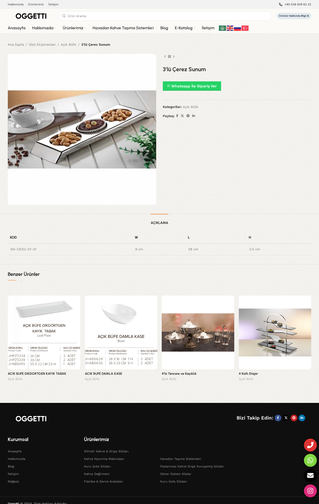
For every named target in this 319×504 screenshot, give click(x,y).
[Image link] (31, 411)
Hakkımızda (16, 452)
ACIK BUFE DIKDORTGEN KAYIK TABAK (37, 374)
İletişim (13, 467)
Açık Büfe (68, 45)
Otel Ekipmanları (42, 45)
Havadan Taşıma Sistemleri (180, 452)
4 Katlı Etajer (248, 374)
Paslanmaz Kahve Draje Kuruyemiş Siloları (192, 459)
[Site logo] (31, 16)
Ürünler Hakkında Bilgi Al (294, 15)
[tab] (159, 220)
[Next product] (174, 57)
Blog (11, 459)
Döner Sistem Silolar (175, 467)
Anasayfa (14, 444)
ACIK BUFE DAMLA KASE (103, 374)
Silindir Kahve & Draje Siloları (106, 444)
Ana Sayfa (16, 45)
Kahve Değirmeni (96, 467)
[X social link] (182, 116)
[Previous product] (165, 57)
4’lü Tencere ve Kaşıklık (179, 374)
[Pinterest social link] (188, 116)
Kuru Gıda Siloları (97, 459)
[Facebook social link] (177, 116)
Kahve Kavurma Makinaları (104, 452)
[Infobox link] (295, 4)
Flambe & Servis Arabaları (103, 474)
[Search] (165, 16)
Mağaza (13, 474)
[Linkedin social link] (193, 116)
